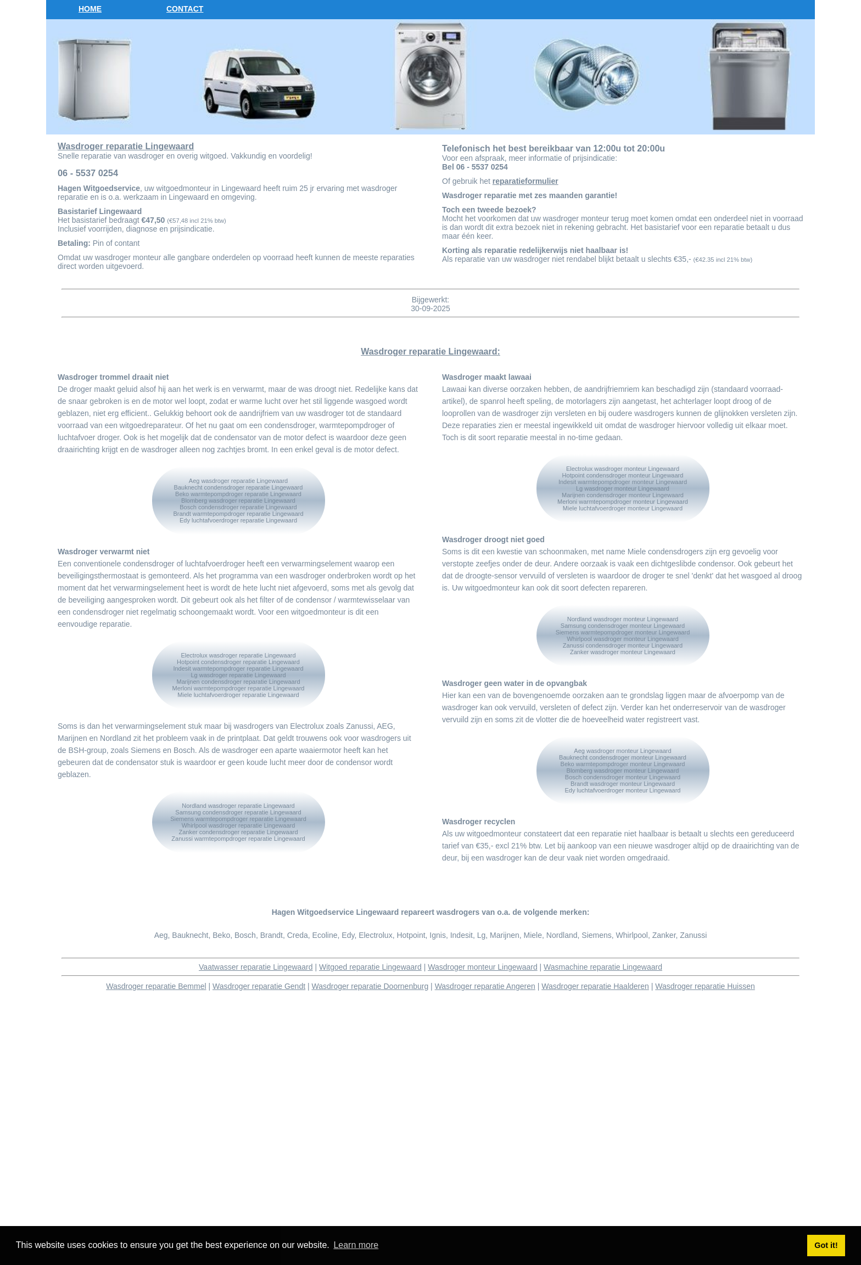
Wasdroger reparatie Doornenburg (370, 986)
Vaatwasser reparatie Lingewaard (256, 967)
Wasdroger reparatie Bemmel (156, 986)
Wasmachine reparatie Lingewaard (603, 967)
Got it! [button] (825, 1245)
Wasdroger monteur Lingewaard (482, 967)
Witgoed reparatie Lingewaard (370, 967)
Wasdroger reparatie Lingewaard (126, 146)
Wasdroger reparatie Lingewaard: (430, 351)
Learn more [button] (355, 1245)
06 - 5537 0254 (88, 173)
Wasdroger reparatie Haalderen (595, 986)
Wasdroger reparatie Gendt (259, 986)
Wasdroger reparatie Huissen (705, 986)
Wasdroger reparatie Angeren (485, 986)
